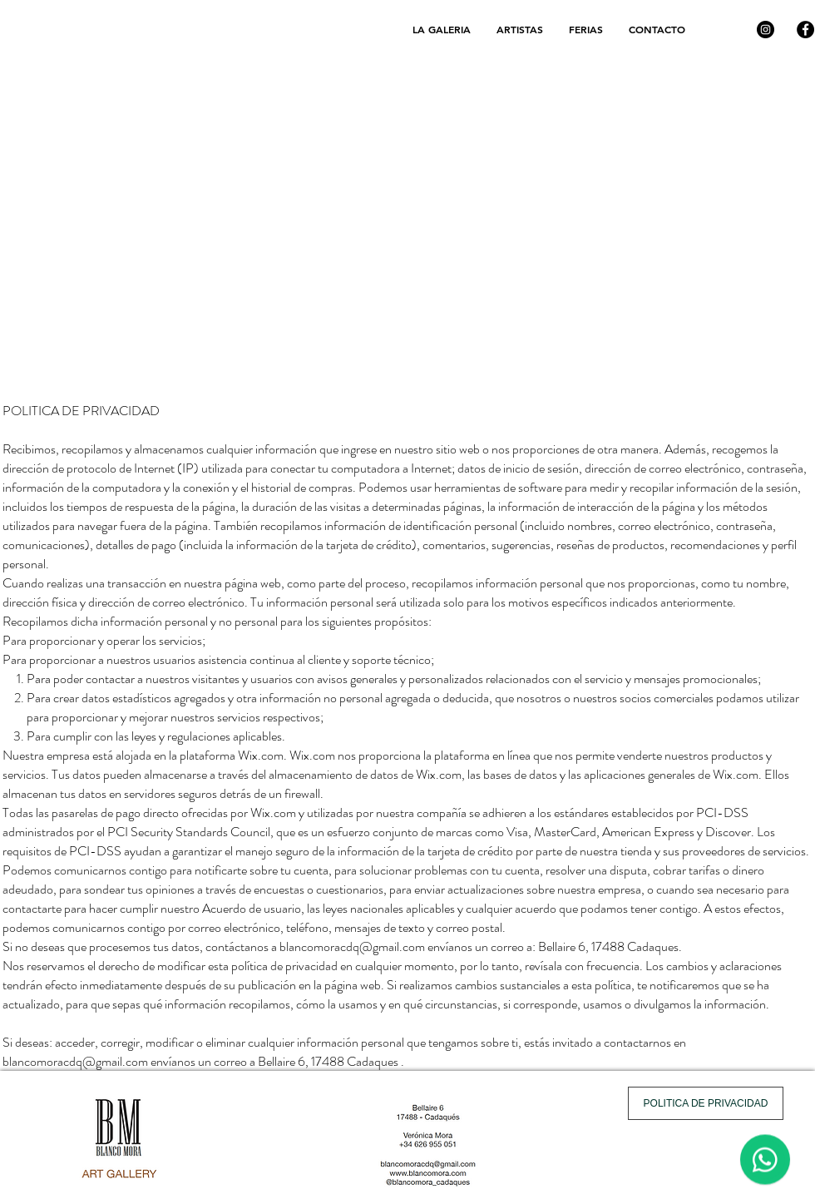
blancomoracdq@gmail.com (352, 946)
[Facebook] (805, 29)
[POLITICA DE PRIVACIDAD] (705, 1103)
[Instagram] (765, 29)
